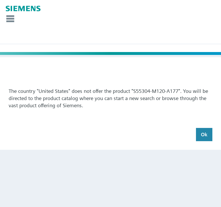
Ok (204, 134)
